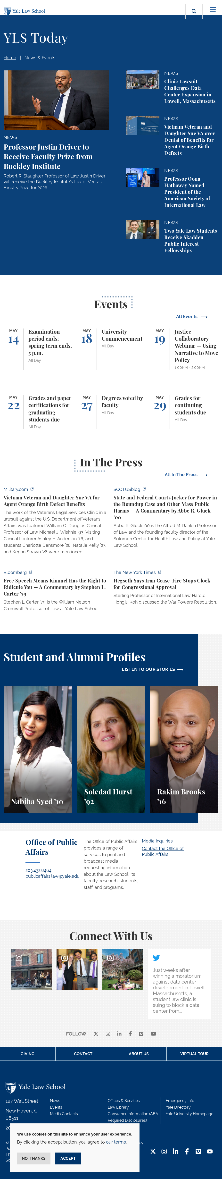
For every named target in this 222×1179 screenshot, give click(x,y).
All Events (187, 316)
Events (56, 1107)
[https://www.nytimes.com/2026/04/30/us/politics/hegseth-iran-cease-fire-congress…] (166, 589)
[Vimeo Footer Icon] (198, 1151)
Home (10, 57)
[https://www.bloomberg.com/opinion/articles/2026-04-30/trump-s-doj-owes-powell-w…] (56, 592)
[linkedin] (119, 1034)
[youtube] (153, 1034)
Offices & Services (124, 1100)
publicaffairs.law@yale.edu (52, 876)
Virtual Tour (194, 1054)
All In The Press (182, 474)
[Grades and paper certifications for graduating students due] (37, 412)
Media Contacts (64, 1114)
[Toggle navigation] (213, 9)
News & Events (40, 57)
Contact (83, 1054)
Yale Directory (178, 1107)
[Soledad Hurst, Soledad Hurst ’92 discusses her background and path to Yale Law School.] (111, 749)
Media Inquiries (157, 840)
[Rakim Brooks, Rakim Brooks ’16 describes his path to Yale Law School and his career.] (184, 749)
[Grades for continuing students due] (184, 412)
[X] (96, 1034)
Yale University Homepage (189, 1114)
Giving (27, 1054)
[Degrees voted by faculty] (111, 412)
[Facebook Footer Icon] (187, 1151)
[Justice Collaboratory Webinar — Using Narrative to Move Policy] (184, 349)
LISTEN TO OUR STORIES (148, 669)
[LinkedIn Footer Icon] (176, 1151)
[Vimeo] (141, 1034)
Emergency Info (180, 1100)
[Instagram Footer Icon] (164, 1151)
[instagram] (108, 1034)
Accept (68, 1158)
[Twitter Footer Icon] (153, 1151)
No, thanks (34, 1158)
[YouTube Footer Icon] (210, 1151)
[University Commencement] (111, 349)
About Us (139, 1054)
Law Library (118, 1107)
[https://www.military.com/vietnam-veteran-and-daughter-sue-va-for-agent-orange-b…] (56, 522)
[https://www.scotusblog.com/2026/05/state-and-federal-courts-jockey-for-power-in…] (166, 519)
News (55, 1100)
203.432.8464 (38, 870)
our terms (116, 1142)
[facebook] (130, 1034)
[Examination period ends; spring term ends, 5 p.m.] (37, 349)
